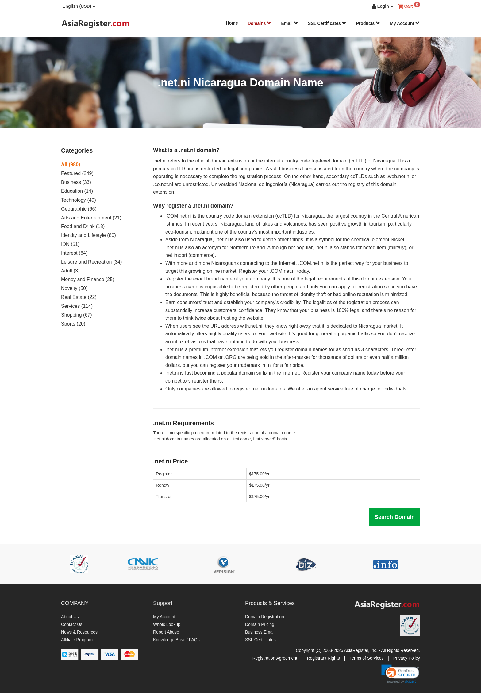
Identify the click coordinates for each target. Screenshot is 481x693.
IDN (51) (70, 244)
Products (368, 23)
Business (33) (76, 182)
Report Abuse (166, 632)
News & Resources (79, 632)
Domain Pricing (259, 624)
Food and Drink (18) (83, 226)
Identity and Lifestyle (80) (88, 235)
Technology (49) (78, 200)
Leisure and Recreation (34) (91, 262)
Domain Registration (264, 616)
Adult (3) (70, 270)
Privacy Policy (406, 658)
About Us (70, 616)
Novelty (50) (74, 288)
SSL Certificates (327, 23)
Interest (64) (74, 253)
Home (232, 23)
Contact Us (71, 624)
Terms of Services (366, 658)
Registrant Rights (323, 658)
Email (289, 23)
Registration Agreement (274, 658)
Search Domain (395, 517)
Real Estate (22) (79, 297)
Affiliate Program (77, 639)
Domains (259, 23)
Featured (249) (77, 173)
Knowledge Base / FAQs (176, 639)
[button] (79, 6)
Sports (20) (73, 323)
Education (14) (77, 191)
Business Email (260, 632)
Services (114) (77, 306)
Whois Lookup (166, 624)
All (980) (70, 164)
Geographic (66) (79, 208)
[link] (400, 674)
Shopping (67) (76, 315)
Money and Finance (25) (87, 279)
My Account (405, 23)
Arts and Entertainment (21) (91, 217)
